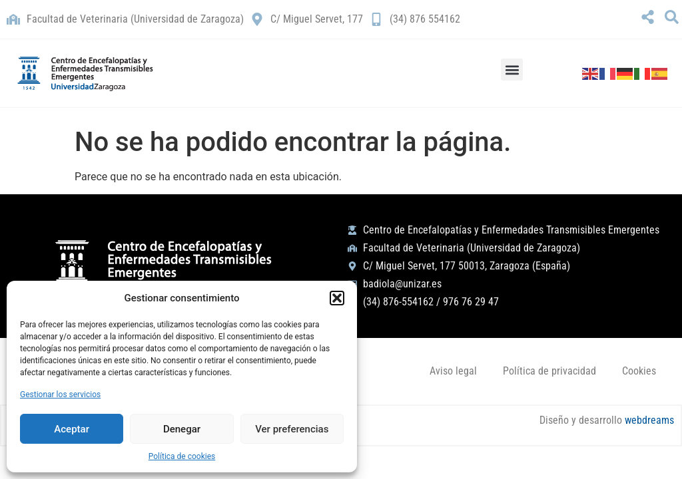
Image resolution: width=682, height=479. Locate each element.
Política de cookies (182, 456)
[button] (337, 298)
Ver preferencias (291, 429)
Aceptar (71, 429)
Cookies (638, 371)
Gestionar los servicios (60, 394)
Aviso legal (451, 371)
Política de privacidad (548, 371)
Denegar (181, 429)
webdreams (648, 420)
